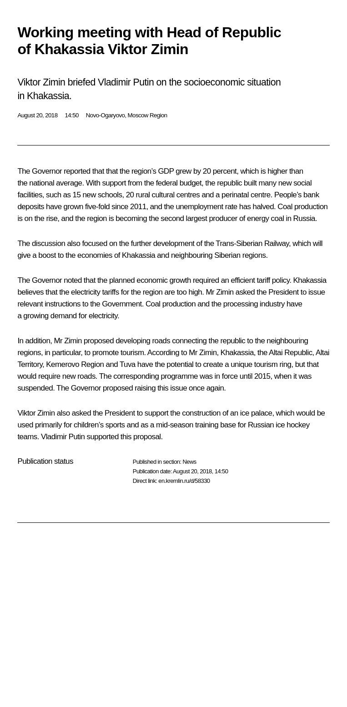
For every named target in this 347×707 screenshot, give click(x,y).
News (189, 461)
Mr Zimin (68, 340)
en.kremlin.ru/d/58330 (184, 480)
